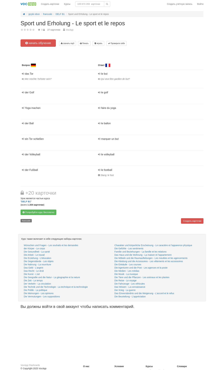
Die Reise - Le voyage (125, 280)
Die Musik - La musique (126, 274)
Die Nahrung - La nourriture (37, 264)
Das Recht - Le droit (34, 271)
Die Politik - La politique (35, 290)
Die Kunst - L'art (32, 274)
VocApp (69, 29)
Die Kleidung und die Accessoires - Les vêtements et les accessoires (148, 261)
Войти (200, 4)
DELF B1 (26, 201)
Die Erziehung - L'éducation (37, 258)
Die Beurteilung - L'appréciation (130, 296)
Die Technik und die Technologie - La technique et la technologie (56, 287)
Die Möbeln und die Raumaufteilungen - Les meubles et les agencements (150, 258)
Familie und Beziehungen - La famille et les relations (140, 251)
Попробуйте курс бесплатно (38, 212)
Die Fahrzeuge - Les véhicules (129, 283)
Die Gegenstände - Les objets (38, 261)
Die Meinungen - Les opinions (38, 293)
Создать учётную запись (179, 4)
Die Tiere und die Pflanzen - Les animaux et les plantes (141, 277)
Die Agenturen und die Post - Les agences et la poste (141, 267)
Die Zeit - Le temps (33, 280)
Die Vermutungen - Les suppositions (42, 296)
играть (98, 43)
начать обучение (38, 43)
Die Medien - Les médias (126, 271)
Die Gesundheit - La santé (37, 251)
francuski (26, 221)
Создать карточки (50, 4)
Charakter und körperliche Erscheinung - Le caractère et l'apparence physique (153, 245)
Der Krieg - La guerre (125, 290)
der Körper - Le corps (34, 248)
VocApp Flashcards (30, 365)
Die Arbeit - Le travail (34, 255)
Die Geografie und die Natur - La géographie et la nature (52, 277)
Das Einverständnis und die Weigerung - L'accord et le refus (144, 293)
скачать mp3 (67, 43)
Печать (84, 43)
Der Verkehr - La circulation (37, 283)
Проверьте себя (116, 43)
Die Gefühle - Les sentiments (128, 248)
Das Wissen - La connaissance (129, 287)
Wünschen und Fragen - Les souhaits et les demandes (51, 245)
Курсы (67, 4)
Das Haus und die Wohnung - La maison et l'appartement (143, 255)
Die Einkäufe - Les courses (127, 264)
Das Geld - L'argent (33, 267)
